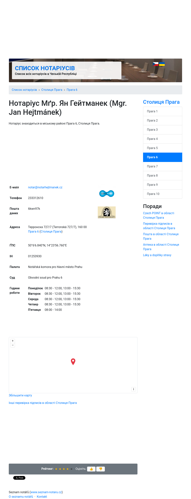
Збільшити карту (20, 395)
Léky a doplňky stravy (157, 255)
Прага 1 (152, 111)
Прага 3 (152, 129)
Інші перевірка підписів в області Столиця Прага (43, 403)
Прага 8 (152, 175)
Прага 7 (152, 166)
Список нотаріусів (45, 68)
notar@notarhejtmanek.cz (45, 187)
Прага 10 (153, 194)
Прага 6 (72, 90)
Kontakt (42, 496)
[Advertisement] (95, 29)
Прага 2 (152, 120)
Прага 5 (152, 148)
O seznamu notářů (21, 496)
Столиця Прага (51, 90)
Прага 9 (152, 184)
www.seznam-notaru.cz (46, 492)
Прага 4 (152, 139)
